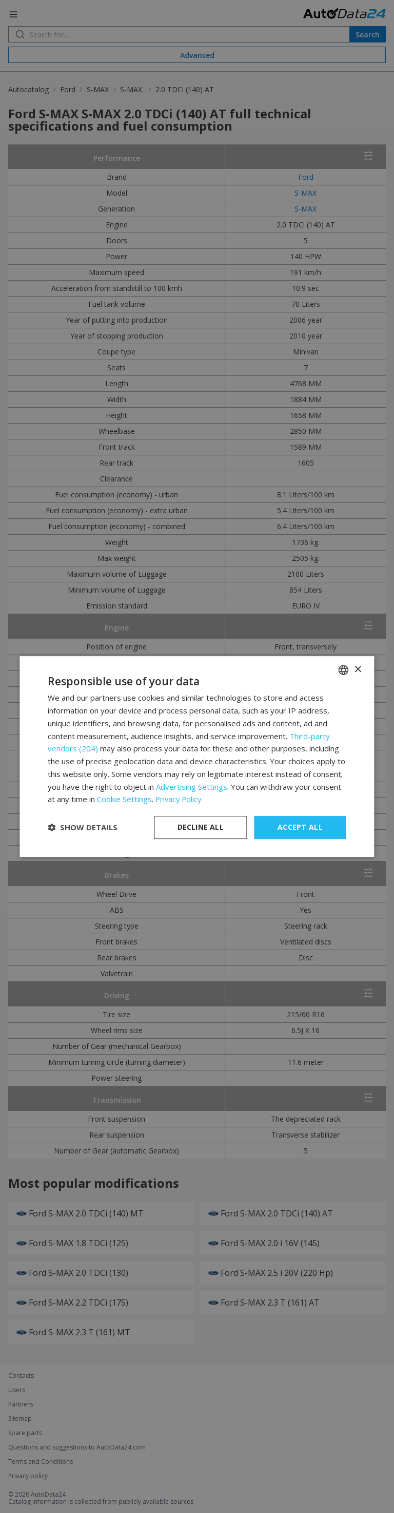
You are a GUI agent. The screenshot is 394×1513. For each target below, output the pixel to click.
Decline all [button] (200, 827)
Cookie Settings (124, 799)
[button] (82, 827)
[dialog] (196, 756)
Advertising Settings (191, 787)
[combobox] (344, 670)
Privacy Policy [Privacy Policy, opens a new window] (179, 799)
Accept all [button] (300, 827)
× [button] (358, 670)
